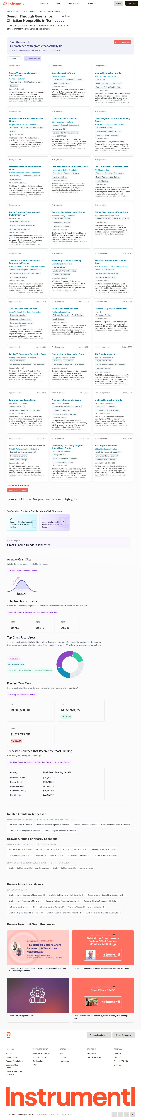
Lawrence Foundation (18, 403)
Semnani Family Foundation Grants (68, 212)
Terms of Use (54, 1114)
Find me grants (122, 42)
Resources (93, 3)
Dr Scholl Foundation (104, 403)
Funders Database (99, 1035)
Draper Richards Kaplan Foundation (24, 124)
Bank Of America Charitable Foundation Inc (27, 266)
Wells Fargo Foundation (62, 263)
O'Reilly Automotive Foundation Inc (24, 449)
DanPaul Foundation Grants (108, 73)
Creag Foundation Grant (63, 73)
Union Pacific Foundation (62, 451)
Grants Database (74, 3)
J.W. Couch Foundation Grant (23, 308)
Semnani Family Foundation (63, 215)
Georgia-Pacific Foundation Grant (68, 354)
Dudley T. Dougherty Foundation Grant (27, 354)
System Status (67, 1114)
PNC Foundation (102, 170)
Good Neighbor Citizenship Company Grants (112, 119)
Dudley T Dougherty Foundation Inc (24, 357)
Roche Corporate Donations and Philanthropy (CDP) (24, 213)
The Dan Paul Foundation (105, 76)
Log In (118, 3)
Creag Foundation (59, 76)
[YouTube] (126, 1114)
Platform (44, 3)
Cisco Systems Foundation (63, 122)
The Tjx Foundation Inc (104, 357)
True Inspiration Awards (106, 445)
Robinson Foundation (61, 312)
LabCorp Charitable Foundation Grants (70, 166)
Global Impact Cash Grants (64, 118)
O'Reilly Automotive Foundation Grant (27, 445)
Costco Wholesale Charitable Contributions (23, 74)
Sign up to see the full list (17, 490)
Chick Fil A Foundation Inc (106, 449)
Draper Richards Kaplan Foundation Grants (26, 119)
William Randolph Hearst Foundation (24, 172)
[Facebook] (114, 1114)
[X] (120, 1114)
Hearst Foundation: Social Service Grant (25, 167)
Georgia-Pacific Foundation (63, 357)
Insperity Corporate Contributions (111, 308)
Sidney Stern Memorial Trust (107, 215)
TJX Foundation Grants (106, 354)
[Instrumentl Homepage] (13, 3)
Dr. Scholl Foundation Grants (108, 400)
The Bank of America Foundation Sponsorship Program (24, 261)
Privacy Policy (42, 1114)
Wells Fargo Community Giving (66, 260)
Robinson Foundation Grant (65, 308)
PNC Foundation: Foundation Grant (111, 166)
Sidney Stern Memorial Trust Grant (111, 212)
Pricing (58, 3)
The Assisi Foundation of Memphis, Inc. (111, 266)
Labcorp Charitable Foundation (65, 170)
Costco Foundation (17, 78)
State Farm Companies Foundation (109, 124)
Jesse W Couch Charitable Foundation (25, 312)
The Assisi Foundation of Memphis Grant (111, 261)
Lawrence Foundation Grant (22, 400)
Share (66, 16)
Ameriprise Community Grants (66, 400)
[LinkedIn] (132, 1114)
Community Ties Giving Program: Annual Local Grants (68, 446)
